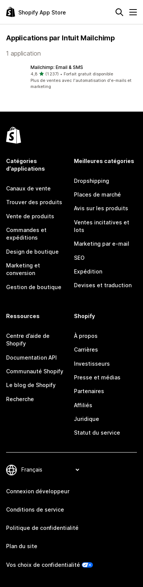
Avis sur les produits (101, 208)
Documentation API (31, 357)
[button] (71, 77)
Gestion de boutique (33, 287)
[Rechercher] (119, 12)
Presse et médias (97, 377)
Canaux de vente (28, 188)
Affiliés (83, 405)
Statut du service (97, 432)
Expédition (88, 271)
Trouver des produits (34, 202)
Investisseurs (92, 363)
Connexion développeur (37, 491)
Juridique (86, 419)
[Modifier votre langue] (50, 469)
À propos (86, 336)
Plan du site (21, 546)
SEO (79, 257)
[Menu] (133, 12)
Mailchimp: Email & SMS (57, 67)
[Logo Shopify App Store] (36, 12)
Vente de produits (30, 216)
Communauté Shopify (34, 371)
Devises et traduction (103, 285)
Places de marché (97, 194)
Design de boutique (32, 251)
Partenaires (89, 391)
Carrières (86, 349)
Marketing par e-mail (101, 243)
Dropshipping (91, 181)
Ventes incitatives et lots (101, 226)
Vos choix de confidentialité (43, 564)
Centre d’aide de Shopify (28, 340)
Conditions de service (35, 509)
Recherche (20, 399)
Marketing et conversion (23, 269)
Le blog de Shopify (31, 385)
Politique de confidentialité (42, 528)
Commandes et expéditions (26, 234)
